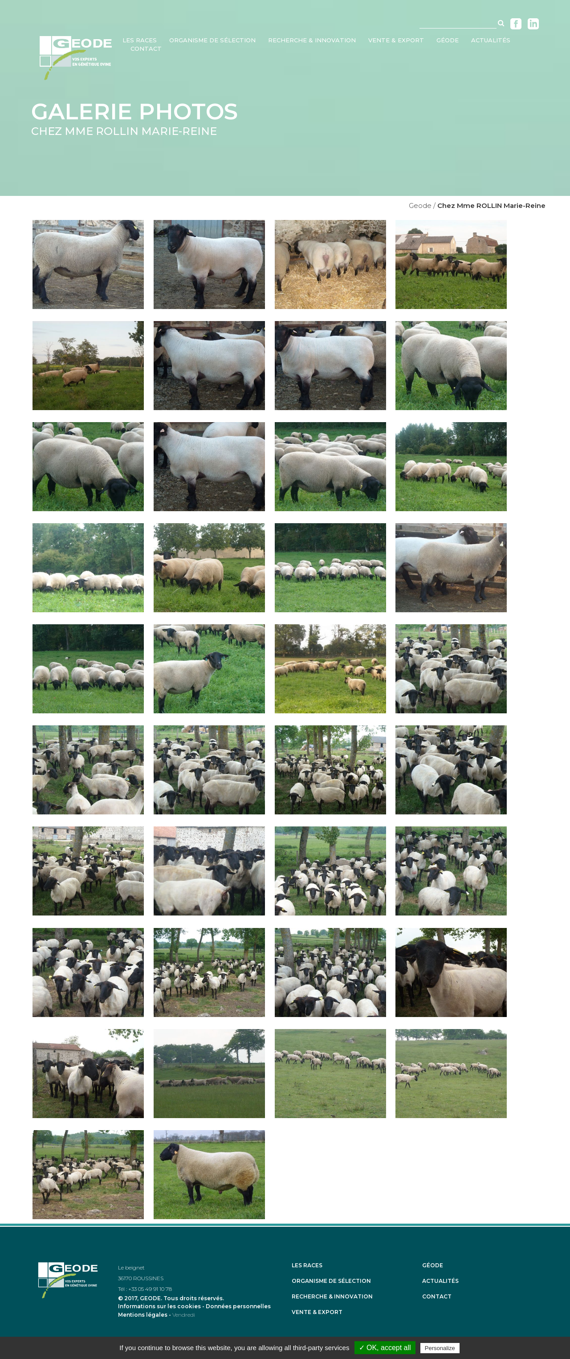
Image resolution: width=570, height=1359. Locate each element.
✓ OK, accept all (385, 1347)
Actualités (440, 1281)
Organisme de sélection (331, 1281)
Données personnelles (238, 1306)
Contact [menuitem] (146, 48)
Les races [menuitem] (139, 40)
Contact (437, 1297)
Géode (432, 1265)
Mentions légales (142, 1314)
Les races (307, 1265)
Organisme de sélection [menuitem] (212, 40)
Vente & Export (317, 1312)
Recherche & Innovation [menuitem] (312, 40)
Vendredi (183, 1314)
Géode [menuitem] (447, 40)
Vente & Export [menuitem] (396, 40)
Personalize (440, 1348)
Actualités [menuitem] (490, 40)
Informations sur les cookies (159, 1306)
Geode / (422, 205)
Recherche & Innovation (332, 1297)
